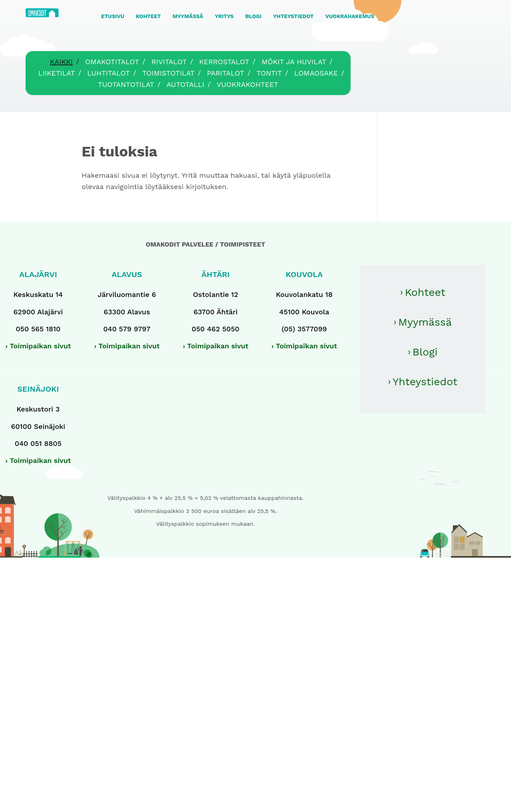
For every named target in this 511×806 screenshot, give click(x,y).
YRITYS (224, 16)
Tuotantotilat (126, 84)
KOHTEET (148, 16)
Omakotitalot (112, 61)
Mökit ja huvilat (294, 61)
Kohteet (425, 292)
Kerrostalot (224, 61)
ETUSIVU (112, 16)
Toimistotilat (168, 73)
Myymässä (425, 322)
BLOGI (253, 16)
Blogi (425, 352)
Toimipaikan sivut (40, 346)
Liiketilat (56, 73)
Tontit (269, 73)
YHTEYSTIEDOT (293, 16)
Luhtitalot (108, 73)
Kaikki (61, 61)
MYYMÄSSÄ (187, 16)
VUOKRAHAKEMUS (349, 16)
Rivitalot (169, 61)
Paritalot (225, 73)
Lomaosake (316, 73)
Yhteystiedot (424, 381)
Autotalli (185, 84)
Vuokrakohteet (248, 84)
